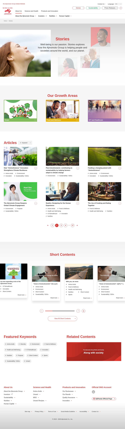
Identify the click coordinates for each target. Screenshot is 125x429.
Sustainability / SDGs (13, 361)
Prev (48, 225)
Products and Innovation (49, 11)
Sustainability (8, 397)
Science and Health (31, 11)
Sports (46, 355)
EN (116, 4)
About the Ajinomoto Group (24, 16)
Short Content (33, 355)
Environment (35, 344)
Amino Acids (10, 344)
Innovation (45, 350)
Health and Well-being (13, 350)
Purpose (20, 355)
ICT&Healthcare (31, 350)
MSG (35, 397)
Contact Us (95, 411)
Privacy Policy (39, 411)
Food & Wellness (51, 344)
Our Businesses (68, 391)
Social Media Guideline (68, 411)
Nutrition (52, 16)
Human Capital (64, 16)
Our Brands (66, 394)
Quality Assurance (68, 397)
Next (77, 225)
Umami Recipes (38, 400)
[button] (41, 311)
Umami (28, 361)
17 (73, 225)
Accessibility (83, 411)
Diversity (23, 344)
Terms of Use (52, 411)
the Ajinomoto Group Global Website (14, 4)
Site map (27, 411)
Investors (41, 16)
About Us (18, 11)
